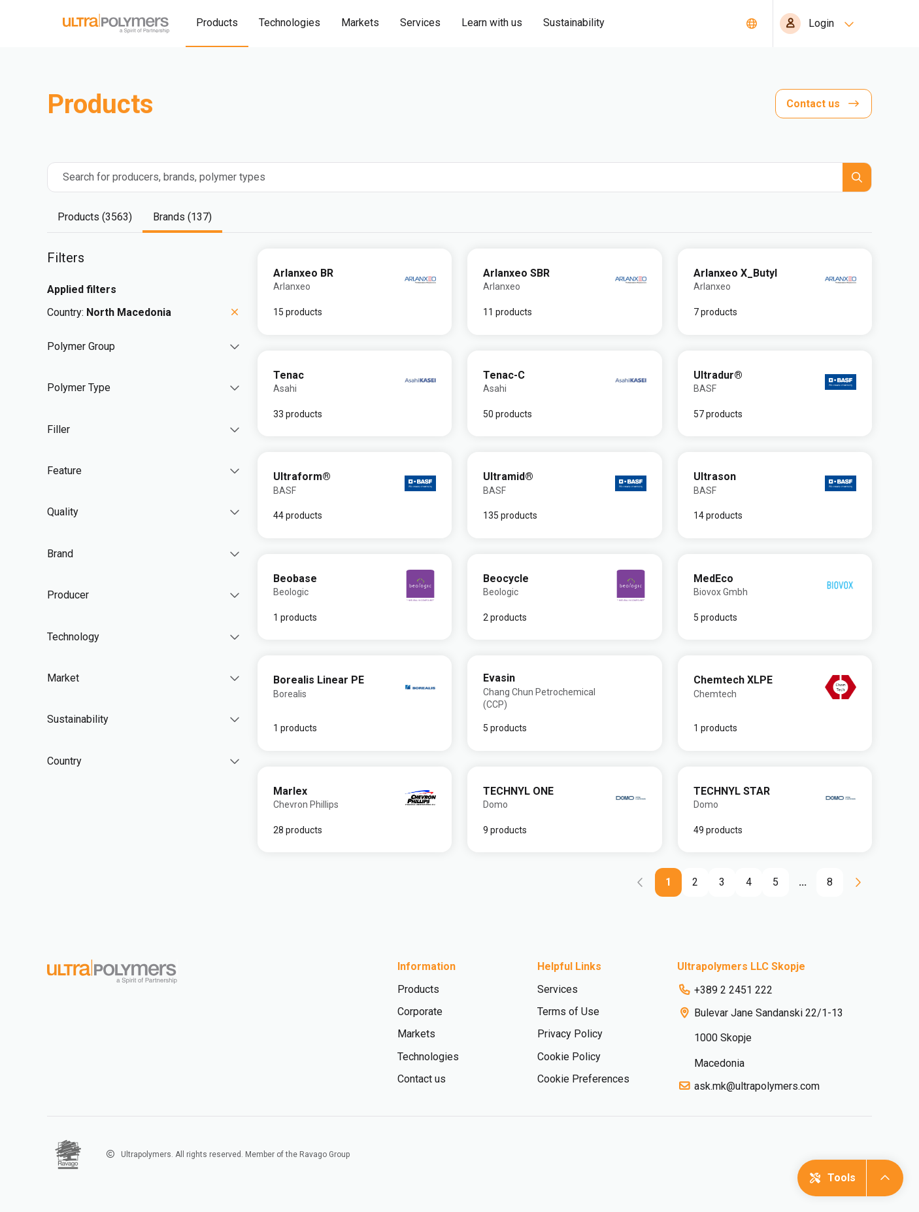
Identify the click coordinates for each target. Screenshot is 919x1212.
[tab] (94, 218)
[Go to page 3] (722, 882)
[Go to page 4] (748, 882)
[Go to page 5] (775, 882)
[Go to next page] (857, 882)
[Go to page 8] (829, 882)
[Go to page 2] (695, 882)
